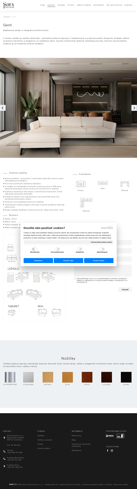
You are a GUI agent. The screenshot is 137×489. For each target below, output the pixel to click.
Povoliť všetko (98, 260)
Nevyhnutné (34, 252)
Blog (74, 440)
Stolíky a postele (44, 440)
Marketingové (102, 252)
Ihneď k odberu (43, 448)
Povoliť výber (68, 260)
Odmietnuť (38, 260)
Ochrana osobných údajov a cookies (101, 242)
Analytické (80, 252)
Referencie (76, 435)
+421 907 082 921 (15, 467)
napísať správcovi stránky (70, 484)
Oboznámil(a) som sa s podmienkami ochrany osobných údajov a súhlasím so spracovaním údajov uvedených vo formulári (102, 280)
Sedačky (40, 435)
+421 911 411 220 (14, 460)
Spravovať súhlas (121, 484)
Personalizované (57, 252)
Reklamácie (76, 450)
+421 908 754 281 (15, 452)
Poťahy (40, 444)
